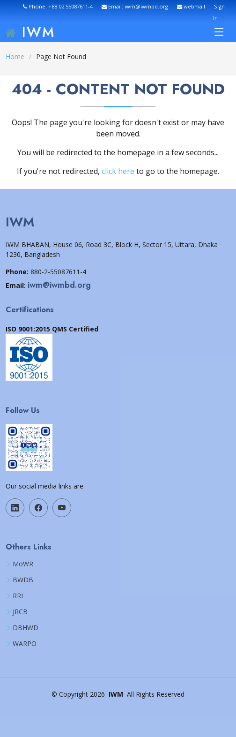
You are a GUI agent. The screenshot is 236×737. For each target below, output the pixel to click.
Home (15, 56)
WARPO (25, 643)
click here (118, 171)
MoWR (23, 564)
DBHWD (25, 627)
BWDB (23, 580)
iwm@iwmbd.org (59, 285)
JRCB (20, 612)
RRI (18, 596)
